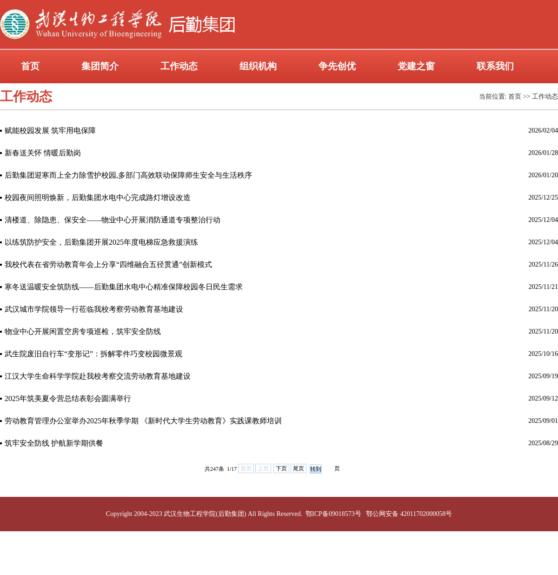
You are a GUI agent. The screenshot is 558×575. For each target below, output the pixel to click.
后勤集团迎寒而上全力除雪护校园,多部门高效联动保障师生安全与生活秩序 (128, 175)
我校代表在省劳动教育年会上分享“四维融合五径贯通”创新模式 (108, 264)
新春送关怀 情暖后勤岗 (43, 153)
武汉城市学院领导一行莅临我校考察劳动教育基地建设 (94, 309)
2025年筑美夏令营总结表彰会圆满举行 (68, 398)
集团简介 (100, 66)
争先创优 (337, 66)
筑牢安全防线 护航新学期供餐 (54, 443)
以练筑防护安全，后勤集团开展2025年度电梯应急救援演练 (101, 242)
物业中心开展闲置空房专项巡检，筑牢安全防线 (83, 331)
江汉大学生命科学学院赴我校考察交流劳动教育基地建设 (98, 376)
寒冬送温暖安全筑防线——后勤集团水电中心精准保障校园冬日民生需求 (124, 287)
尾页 (298, 468)
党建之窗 (416, 66)
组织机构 (258, 66)
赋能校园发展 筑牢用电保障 (50, 130)
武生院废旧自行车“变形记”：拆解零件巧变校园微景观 (93, 354)
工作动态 (179, 66)
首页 (30, 66)
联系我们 (495, 66)
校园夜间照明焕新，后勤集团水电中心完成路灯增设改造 (98, 197)
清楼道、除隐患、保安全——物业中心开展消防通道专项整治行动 (112, 220)
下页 (281, 468)
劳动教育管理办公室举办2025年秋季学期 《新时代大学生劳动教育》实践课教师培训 (143, 421)
